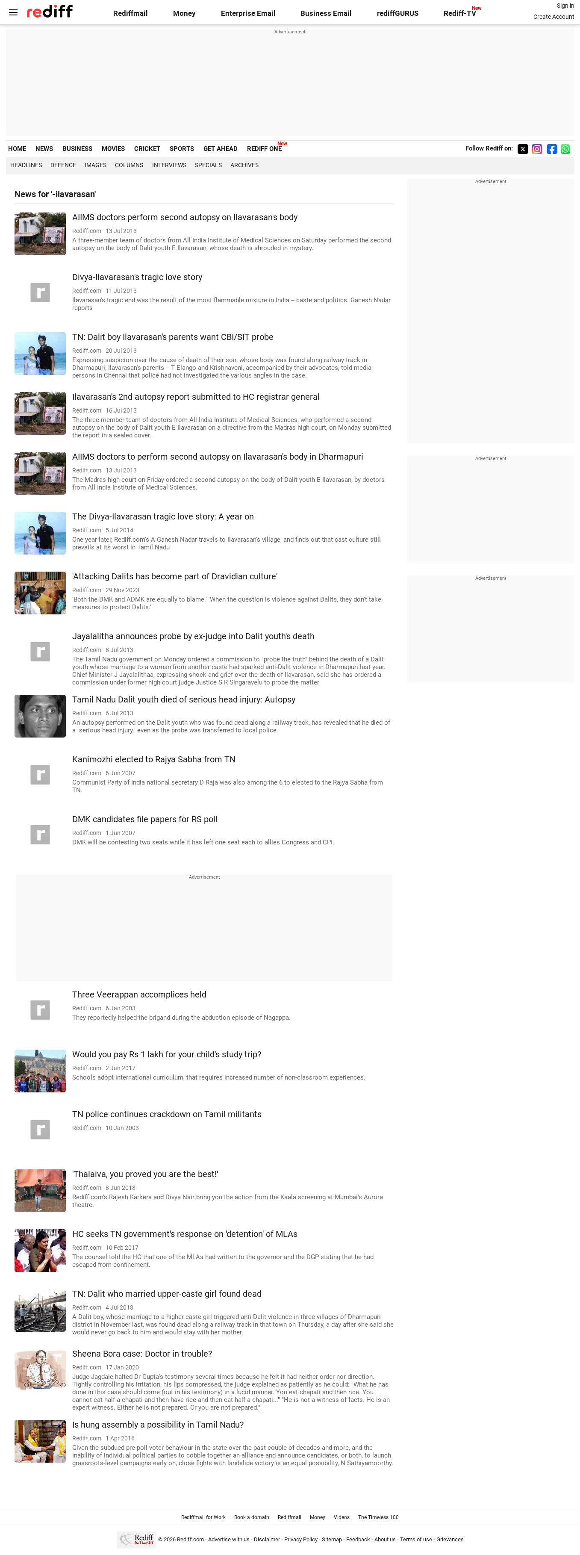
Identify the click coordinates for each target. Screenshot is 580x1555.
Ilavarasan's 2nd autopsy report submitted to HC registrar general (196, 397)
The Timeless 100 (378, 1517)
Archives (244, 165)
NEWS (44, 149)
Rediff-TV (460, 13)
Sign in (565, 5)
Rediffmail (130, 13)
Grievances (450, 1539)
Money (184, 13)
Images (95, 165)
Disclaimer (267, 1539)
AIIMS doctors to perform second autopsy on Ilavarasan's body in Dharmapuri (217, 457)
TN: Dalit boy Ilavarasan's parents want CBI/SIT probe (173, 337)
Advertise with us (229, 1539)
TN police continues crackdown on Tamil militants (167, 1114)
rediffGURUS (397, 13)
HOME (17, 149)
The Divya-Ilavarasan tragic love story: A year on (163, 517)
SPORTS (182, 149)
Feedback (358, 1539)
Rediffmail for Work (203, 1517)
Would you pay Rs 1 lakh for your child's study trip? (166, 1054)
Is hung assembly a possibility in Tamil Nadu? (158, 1425)
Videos (342, 1517)
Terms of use (416, 1539)
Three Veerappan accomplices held (139, 995)
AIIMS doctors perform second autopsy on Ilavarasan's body (184, 217)
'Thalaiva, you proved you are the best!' (145, 1174)
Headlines (26, 165)
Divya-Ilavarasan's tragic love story (137, 277)
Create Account (553, 16)
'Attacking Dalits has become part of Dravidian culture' (174, 576)
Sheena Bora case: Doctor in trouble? (142, 1354)
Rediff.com (190, 1539)
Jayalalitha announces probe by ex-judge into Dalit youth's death (193, 636)
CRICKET (147, 149)
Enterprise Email (248, 13)
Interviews (169, 165)
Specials (208, 165)
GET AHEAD (220, 149)
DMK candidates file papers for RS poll (145, 819)
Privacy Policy (301, 1539)
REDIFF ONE (264, 149)
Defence (63, 165)
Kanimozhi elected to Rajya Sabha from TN (154, 759)
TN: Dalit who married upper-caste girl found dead (167, 1294)
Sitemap (332, 1539)
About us (385, 1539)
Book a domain (251, 1517)
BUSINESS (77, 149)
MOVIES (113, 149)
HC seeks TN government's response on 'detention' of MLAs (184, 1234)
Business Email (326, 13)
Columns (129, 165)
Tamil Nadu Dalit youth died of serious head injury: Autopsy (183, 700)
